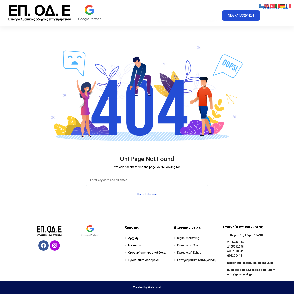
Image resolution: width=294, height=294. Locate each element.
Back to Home (147, 194)
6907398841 (235, 251)
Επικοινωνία (208, 12)
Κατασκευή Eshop (189, 252)
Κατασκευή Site (187, 245)
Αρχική (162, 12)
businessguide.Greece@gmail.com (251, 269)
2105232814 (235, 242)
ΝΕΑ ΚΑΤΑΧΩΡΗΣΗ (241, 15)
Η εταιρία (183, 12)
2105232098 (235, 246)
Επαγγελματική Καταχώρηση (196, 260)
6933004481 (235, 255)
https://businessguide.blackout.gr (250, 262)
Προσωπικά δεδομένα (143, 260)
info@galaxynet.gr (239, 274)
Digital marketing (188, 238)
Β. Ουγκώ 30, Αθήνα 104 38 (245, 235)
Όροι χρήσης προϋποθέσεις (147, 252)
